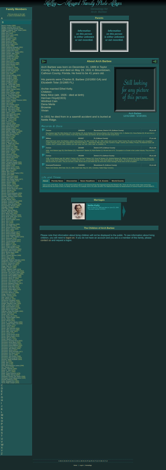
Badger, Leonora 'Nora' (9, 27)
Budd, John (5, 362)
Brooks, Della (6, 319)
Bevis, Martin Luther (8, 229)
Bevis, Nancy (6, 230)
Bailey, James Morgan (8, 86)
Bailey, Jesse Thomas (8, 92)
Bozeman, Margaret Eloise (10, 283)
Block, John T (6, 254)
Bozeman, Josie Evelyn (9, 282)
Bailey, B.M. (5, 36)
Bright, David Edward (8, 306)
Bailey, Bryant (6, 41)
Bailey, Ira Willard (7, 83)
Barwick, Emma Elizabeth (9, 193)
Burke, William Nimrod (9, 375)
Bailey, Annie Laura (8, 35)
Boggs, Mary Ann (7, 266)
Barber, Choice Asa (8, 176)
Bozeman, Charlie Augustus (10, 274)
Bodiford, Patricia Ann (8, 263)
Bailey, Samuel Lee (8, 157)
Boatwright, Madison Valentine (11, 260)
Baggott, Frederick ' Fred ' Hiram (12, 30)
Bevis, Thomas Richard (9, 241)
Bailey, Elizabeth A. (8, 67)
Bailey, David (6, 61)
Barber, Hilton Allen (8, 178)
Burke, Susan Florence (9, 373)
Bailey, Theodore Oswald (9, 162)
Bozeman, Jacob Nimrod (9, 277)
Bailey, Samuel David (8, 156)
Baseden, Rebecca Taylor (10, 196)
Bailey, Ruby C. (6, 151)
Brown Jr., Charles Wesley (10, 322)
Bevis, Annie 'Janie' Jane (9, 216)
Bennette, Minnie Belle (9, 210)
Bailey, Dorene (6, 66)
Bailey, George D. (7, 77)
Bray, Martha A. (6, 299)
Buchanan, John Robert (9, 356)
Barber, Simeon (7, 182)
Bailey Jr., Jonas (7, 120)
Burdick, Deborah (7, 369)
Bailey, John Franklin (8, 105)
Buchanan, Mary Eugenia (9, 358)
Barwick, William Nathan (9, 195)
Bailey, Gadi (5, 74)
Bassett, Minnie (7, 199)
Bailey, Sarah (6, 159)
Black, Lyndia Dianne (8, 247)
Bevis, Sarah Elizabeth (9, 235)
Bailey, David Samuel (8, 63)
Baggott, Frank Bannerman (10, 28)
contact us (46, 240)
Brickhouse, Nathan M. (9, 302)
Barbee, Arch (6, 174)
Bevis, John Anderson (8, 224)
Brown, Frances (7, 325)
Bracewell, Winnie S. (8, 292)
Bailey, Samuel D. (7, 154)
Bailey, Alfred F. (6, 32)
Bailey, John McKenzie (9, 114)
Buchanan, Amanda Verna (10, 341)
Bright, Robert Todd (8, 310)
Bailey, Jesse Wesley (8, 94)
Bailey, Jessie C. (7, 98)
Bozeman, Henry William (9, 275)
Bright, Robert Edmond (9, 308)
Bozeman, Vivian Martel (9, 289)
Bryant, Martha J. (7, 339)
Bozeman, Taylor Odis (8, 288)
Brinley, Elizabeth (7, 313)
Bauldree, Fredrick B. (8, 202)
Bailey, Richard (6, 145)
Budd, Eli (5, 361)
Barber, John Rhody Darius (10, 179)
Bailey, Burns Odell (7, 44)
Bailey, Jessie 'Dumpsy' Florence (12, 100)
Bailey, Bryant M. (7, 42)
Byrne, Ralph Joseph (8, 382)
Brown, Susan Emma (8, 334)
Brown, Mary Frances (8, 330)
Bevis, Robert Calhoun (9, 232)
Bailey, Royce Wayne (8, 150)
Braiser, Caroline (7, 296)
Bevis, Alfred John (7, 213)
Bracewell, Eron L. (7, 291)
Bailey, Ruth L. (6, 153)
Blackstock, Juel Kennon (9, 249)
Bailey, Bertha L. (7, 39)
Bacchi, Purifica (7, 25)
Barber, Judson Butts (8, 181)
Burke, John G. (6, 372)
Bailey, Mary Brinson (8, 134)
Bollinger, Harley (7, 268)
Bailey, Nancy (6, 137)
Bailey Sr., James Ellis (8, 84)
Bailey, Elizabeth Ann (8, 69)
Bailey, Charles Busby (8, 49)
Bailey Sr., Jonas (7, 119)
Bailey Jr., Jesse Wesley (9, 95)
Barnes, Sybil (6, 192)
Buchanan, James (7, 350)
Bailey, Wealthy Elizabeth (9, 164)
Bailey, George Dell (8, 80)
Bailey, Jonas (6, 122)
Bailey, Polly (6, 139)
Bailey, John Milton (7, 115)
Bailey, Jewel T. (6, 101)
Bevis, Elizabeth (7, 218)
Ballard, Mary (6, 171)
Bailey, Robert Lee (7, 146)
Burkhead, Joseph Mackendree (11, 378)
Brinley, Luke (6, 314)
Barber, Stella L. (7, 184)
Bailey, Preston (6, 140)
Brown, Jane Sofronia (8, 328)
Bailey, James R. (7, 87)
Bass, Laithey (6, 198)
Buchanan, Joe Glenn (8, 353)
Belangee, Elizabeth (8, 207)
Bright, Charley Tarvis (8, 305)
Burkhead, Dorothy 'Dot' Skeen (11, 376)
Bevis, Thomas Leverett (9, 240)
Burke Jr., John (6, 370)
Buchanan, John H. (8, 355)
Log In (81, 465)
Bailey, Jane (6, 91)
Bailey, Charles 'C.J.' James (10, 52)
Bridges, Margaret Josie (9, 303)
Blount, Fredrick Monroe (9, 255)
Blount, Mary (6, 257)
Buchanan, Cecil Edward (9, 344)
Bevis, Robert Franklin (8, 233)
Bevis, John (5, 221)
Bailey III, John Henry (8, 109)
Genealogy (88, 465)
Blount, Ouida (6, 258)
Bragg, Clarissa (7, 294)
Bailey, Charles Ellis (8, 50)
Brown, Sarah (6, 333)
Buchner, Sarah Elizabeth (9, 359)
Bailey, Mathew (6, 136)
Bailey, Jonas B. (7, 123)
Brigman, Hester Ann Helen (10, 311)
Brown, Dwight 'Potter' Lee (10, 323)
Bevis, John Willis (7, 226)
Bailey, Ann (5, 33)
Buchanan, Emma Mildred (10, 345)
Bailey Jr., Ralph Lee (8, 143)
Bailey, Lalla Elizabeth (8, 125)
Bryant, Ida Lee (6, 337)
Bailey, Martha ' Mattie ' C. (10, 131)
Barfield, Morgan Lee (8, 185)
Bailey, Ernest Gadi (8, 70)
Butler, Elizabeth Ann (8, 381)
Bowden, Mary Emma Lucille (10, 271)
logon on (70, 238)
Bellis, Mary (5, 209)
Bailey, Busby (6, 46)
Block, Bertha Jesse (8, 252)
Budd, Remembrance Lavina (10, 365)
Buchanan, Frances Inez (9, 347)
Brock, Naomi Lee (7, 316)
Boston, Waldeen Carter (9, 269)
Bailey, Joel (5, 103)
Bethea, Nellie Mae (8, 212)
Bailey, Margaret (7, 128)
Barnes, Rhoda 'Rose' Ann (10, 188)
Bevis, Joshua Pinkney (9, 227)
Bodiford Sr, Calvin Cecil (9, 261)
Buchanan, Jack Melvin (9, 348)
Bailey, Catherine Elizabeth (10, 47)
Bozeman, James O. (8, 278)
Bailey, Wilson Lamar (8, 167)
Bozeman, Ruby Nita (8, 286)
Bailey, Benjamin (7, 38)
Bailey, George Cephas (9, 75)
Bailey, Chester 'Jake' (8, 53)
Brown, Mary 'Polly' (8, 331)
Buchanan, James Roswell (10, 351)
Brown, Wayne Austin (8, 336)
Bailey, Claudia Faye (8, 56)
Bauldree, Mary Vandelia (9, 204)
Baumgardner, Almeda (9, 205)
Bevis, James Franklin (8, 219)
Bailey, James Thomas (9, 89)
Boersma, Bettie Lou (8, 264)
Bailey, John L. (6, 112)
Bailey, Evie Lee (7, 72)
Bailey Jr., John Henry (8, 108)
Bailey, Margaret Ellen (8, 129)
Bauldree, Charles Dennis (10, 201)
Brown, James (6, 327)
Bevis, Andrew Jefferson (9, 215)
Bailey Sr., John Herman (9, 111)
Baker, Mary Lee (7, 170)
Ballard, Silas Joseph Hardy (10, 173)
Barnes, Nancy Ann (8, 187)
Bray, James (6, 297)
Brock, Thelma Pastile (8, 317)
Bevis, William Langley (9, 246)
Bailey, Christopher (8, 55)
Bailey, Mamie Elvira (8, 126)
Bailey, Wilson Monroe (9, 168)
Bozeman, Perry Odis (8, 285)
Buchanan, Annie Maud (9, 342)
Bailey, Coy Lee (6, 60)
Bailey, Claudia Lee (8, 58)
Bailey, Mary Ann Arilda (9, 133)
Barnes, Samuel (7, 190)
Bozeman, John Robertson (10, 280)
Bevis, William (6, 243)
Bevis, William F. (7, 244)
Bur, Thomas (6, 367)
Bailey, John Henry (7, 106)
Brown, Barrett (6, 320)
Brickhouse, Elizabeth (9, 300)
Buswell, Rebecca (7, 379)
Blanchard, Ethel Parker (9, 251)
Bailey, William (6, 165)
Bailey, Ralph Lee (7, 142)
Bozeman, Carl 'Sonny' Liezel (11, 272)
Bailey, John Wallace (8, 117)
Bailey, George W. (7, 81)
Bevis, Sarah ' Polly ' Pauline (10, 237)
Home (75, 465)
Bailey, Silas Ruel (7, 160)
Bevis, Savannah (7, 238)
